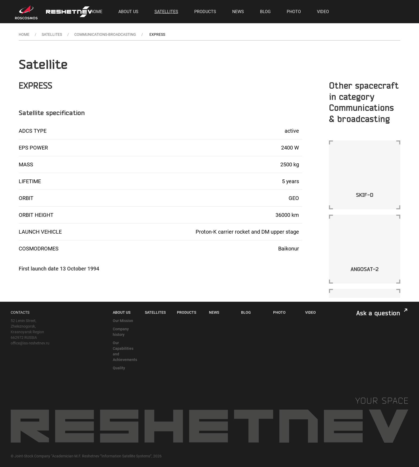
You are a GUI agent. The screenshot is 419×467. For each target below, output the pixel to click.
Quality (119, 368)
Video (323, 11)
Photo (294, 11)
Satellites (166, 11)
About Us (128, 11)
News (238, 11)
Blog (265, 11)
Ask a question (378, 312)
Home (96, 11)
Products (205, 11)
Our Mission (123, 321)
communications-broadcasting (105, 34)
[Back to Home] (69, 11)
